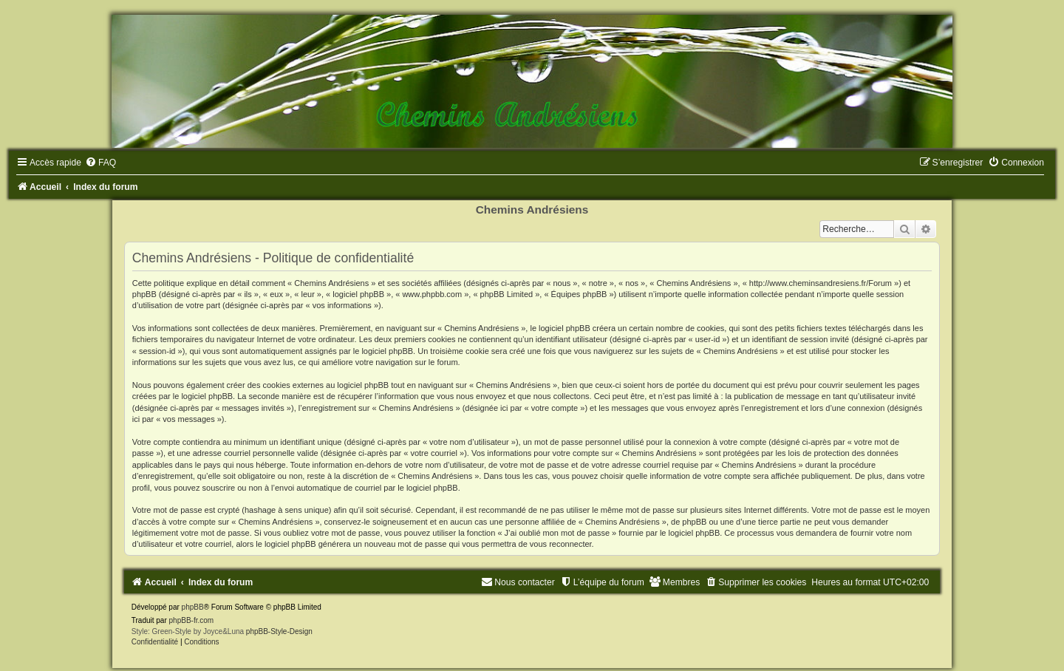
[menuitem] (100, 162)
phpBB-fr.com (191, 620)
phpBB (193, 607)
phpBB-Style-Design (279, 631)
